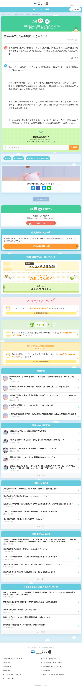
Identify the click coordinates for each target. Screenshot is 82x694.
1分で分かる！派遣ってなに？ (53, 662)
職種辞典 (7, 670)
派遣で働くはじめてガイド (52, 666)
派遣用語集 (46, 670)
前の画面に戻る (42, 199)
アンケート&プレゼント (12, 674)
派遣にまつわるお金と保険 (39, 158)
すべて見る (41, 475)
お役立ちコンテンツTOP (13, 659)
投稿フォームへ (41, 223)
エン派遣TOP (9, 678)
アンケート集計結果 (50, 659)
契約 (8, 158)
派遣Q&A (7, 666)
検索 (75, 147)
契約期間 (19, 158)
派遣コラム (8, 662)
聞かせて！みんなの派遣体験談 (54, 674)
